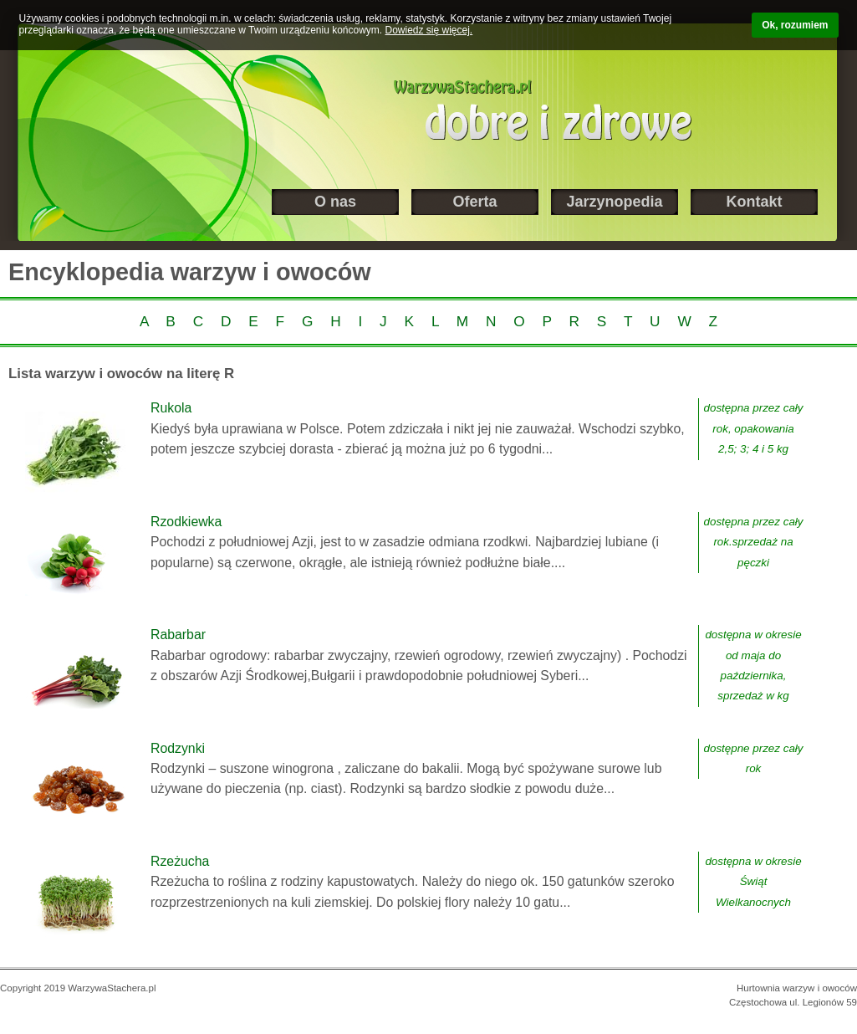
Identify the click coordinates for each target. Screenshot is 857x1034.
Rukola (170, 408)
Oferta (474, 201)
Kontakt (755, 201)
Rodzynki (177, 748)
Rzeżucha (179, 861)
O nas (335, 201)
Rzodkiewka (186, 521)
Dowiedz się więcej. (429, 30)
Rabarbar (178, 634)
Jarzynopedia (614, 201)
